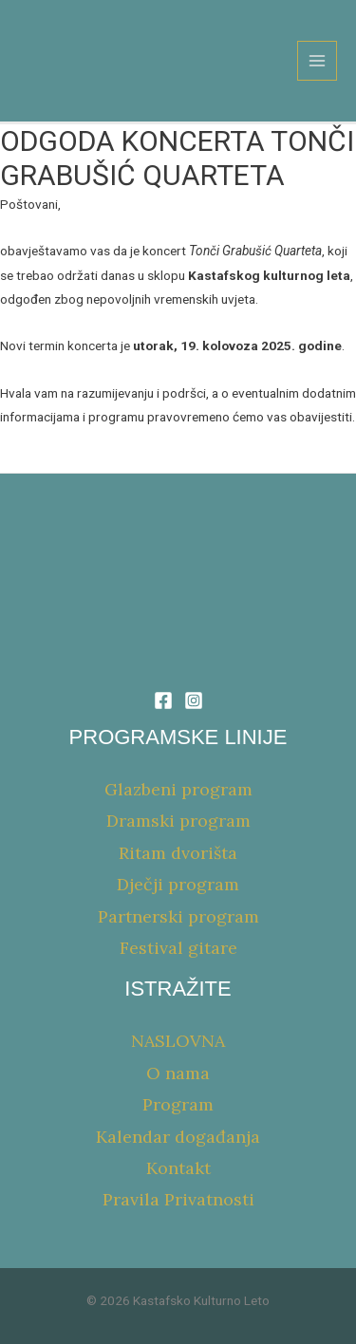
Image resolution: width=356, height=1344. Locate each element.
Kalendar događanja (178, 1137)
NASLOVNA (178, 1041)
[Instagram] (193, 700)
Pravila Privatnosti (178, 1199)
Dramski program (178, 820)
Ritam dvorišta (178, 853)
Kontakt (178, 1168)
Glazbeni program (178, 789)
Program (178, 1104)
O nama (178, 1073)
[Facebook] (163, 700)
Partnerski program (178, 916)
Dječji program (178, 884)
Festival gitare (178, 948)
